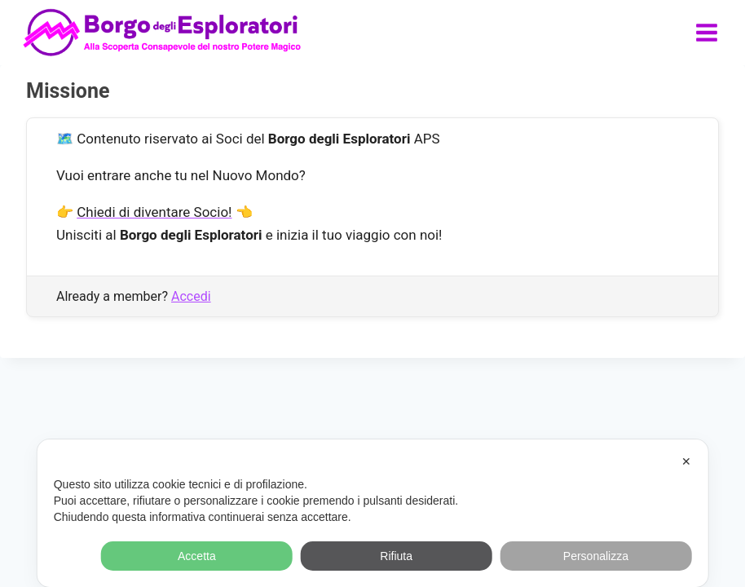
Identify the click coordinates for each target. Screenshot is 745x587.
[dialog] (372, 513)
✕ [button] (686, 461)
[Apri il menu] (706, 32)
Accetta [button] (197, 556)
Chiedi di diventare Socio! (154, 212)
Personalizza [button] (595, 556)
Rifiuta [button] (396, 556)
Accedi (191, 296)
